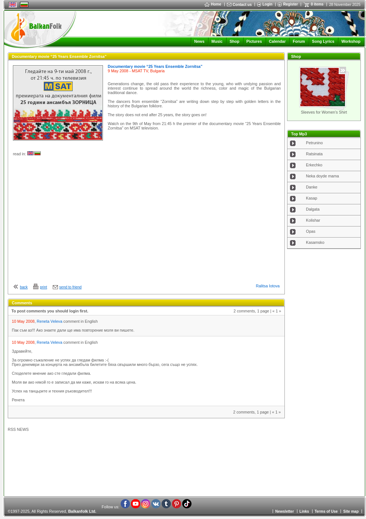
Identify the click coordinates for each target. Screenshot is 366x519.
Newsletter (284, 511)
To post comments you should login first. (49, 311)
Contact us (242, 5)
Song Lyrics (323, 41)
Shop (234, 41)
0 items (317, 4)
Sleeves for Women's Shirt (324, 112)
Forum (299, 41)
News (199, 41)
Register (290, 4)
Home (212, 4)
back (24, 287)
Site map (351, 511)
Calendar (277, 41)
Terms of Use (326, 511)
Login (267, 4)
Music (216, 41)
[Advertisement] (324, 370)
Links (304, 511)
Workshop (350, 41)
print (43, 287)
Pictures (254, 41)
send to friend (70, 287)
